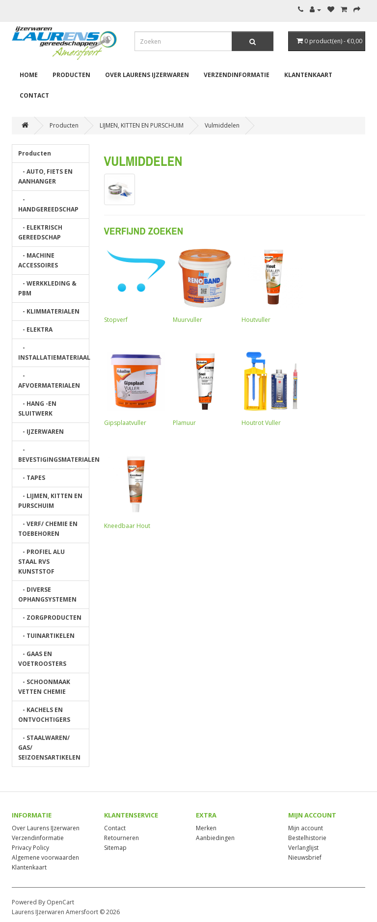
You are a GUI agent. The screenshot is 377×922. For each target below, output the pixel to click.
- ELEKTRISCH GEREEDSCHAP (40, 232)
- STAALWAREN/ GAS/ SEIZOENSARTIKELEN (49, 748)
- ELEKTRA (35, 329)
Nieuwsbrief (305, 857)
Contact (34, 95)
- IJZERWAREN (41, 431)
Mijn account (305, 828)
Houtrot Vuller (271, 388)
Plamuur (202, 388)
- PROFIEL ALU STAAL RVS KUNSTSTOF (41, 562)
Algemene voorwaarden (45, 857)
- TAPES (31, 478)
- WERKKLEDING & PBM (47, 288)
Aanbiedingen (215, 838)
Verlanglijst (303, 847)
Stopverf (133, 285)
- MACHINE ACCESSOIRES (38, 260)
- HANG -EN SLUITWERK (37, 408)
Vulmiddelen (222, 125)
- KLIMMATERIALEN (49, 311)
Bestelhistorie (307, 838)
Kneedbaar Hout (133, 491)
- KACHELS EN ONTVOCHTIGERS (44, 715)
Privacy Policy (30, 847)
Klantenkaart (308, 75)
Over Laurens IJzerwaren (147, 75)
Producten (71, 75)
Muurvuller (202, 285)
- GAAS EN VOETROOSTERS (42, 659)
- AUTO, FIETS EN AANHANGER (45, 176)
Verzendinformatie (236, 75)
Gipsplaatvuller (133, 388)
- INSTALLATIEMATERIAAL (53, 352)
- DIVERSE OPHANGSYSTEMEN (47, 594)
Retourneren (121, 838)
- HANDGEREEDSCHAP (48, 204)
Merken (206, 828)
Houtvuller (271, 285)
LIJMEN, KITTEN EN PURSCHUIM (142, 125)
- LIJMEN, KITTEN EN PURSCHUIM (50, 501)
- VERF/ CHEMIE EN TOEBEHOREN (48, 529)
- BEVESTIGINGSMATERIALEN (53, 455)
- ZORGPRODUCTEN (49, 617)
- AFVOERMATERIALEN (49, 380)
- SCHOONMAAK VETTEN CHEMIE (44, 687)
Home (29, 75)
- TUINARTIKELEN (46, 636)
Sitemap (115, 847)
